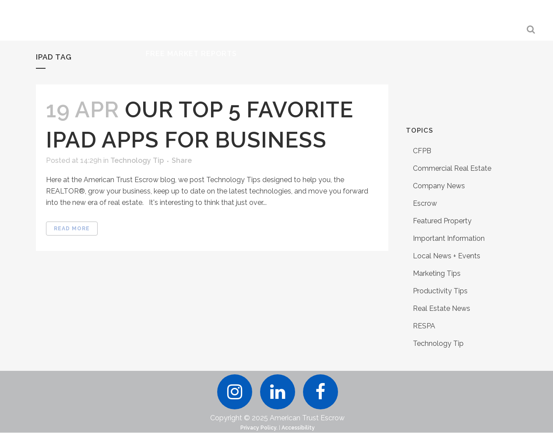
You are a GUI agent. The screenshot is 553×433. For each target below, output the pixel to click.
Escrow (425, 203)
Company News (439, 186)
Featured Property (442, 221)
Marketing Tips (437, 273)
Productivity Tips (440, 291)
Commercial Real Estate (452, 168)
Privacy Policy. (259, 428)
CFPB (422, 151)
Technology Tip (137, 160)
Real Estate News (441, 308)
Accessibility (298, 428)
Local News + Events (446, 256)
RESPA (424, 326)
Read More (72, 228)
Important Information (449, 238)
